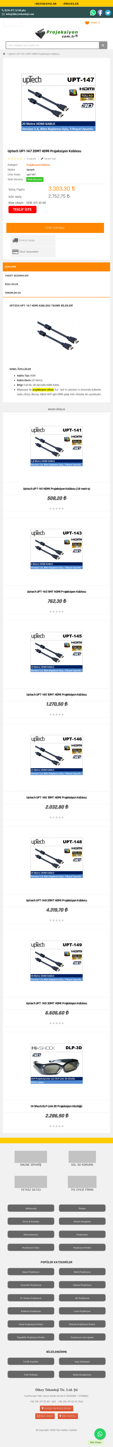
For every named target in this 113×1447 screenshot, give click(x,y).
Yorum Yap (48, 158)
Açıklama (10, 266)
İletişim (82, 1208)
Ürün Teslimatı (31, 1374)
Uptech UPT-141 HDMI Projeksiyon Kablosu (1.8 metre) (56, 489)
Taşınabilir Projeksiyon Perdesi (31, 1337)
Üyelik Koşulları (30, 1361)
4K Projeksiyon (82, 1298)
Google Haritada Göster (56, 1408)
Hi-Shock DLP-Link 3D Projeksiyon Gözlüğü (56, 1106)
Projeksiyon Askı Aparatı (82, 1337)
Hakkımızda (30, 1208)
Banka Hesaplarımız (82, 1374)
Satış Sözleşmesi (82, 1361)
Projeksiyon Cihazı (31, 1247)
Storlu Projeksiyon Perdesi (31, 1324)
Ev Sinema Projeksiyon (30, 1298)
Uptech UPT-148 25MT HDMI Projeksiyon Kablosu (56, 900)
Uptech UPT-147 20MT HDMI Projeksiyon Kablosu (34, 54)
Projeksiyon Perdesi (82, 1247)
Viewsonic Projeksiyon (30, 1285)
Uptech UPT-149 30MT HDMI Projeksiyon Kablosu (56, 1003)
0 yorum (31, 158)
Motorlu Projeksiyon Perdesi (82, 1324)
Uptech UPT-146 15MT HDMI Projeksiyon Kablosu (56, 797)
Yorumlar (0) (13, 293)
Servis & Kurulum (30, 1221)
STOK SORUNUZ (55, 228)
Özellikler (11, 284)
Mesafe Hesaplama (82, 1221)
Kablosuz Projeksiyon (31, 1311)
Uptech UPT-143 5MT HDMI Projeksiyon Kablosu (56, 591)
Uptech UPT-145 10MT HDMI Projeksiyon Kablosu (56, 694)
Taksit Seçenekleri (29, 251)
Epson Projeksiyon (30, 1272)
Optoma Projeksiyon (82, 1285)
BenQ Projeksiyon (82, 1272)
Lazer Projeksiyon (82, 1311)
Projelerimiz (82, 1234)
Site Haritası (68, 1416)
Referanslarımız (31, 1234)
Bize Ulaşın (45, 1416)
